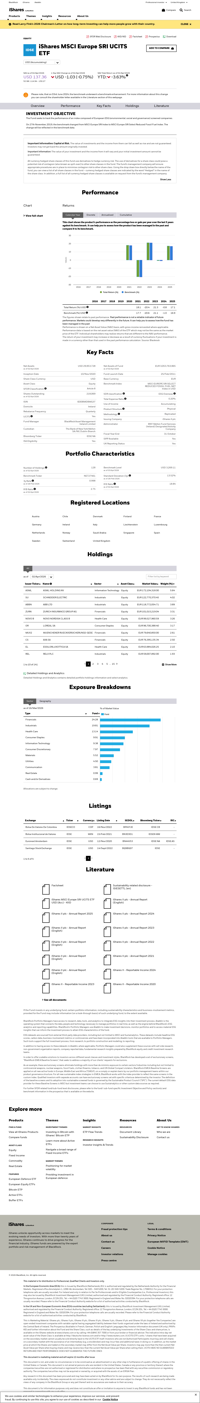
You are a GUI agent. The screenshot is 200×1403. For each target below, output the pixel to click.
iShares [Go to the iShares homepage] (26, 2)
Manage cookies (157, 1254)
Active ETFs (15, 1195)
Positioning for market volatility (59, 1168)
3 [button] (97, 664)
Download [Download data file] (171, 37)
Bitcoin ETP (15, 1190)
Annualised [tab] (107, 215)
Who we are (163, 1132)
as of (38, 577)
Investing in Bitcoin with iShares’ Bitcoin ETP (60, 1134)
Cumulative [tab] (126, 215)
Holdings (132, 106)
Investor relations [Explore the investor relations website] (112, 1254)
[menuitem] (14, 16)
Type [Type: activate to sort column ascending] (27, 713)
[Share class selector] (41, 62)
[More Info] (127, 75)
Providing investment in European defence (60, 1177)
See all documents (55, 1000)
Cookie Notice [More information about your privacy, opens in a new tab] (110, 1401)
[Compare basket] (169, 10)
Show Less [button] (165, 180)
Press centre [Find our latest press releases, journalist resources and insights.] (109, 1260)
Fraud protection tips (114, 1229)
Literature (161, 106)
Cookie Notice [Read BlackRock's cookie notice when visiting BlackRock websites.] (156, 1248)
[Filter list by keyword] (161, 576)
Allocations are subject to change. (40, 789)
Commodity (15, 1161)
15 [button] (113, 664)
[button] (181, 10)
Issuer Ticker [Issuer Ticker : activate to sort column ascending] (32, 584)
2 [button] (93, 664)
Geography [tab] (45, 701)
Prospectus (154, 37)
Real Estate (15, 1166)
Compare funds (18, 1137)
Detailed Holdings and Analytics (45, 673)
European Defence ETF (22, 1179)
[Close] (195, 1396)
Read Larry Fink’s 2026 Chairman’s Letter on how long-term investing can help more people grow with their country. (83, 24)
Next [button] (116, 664)
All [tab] (28, 568)
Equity (12, 1150)
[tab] (41, 215)
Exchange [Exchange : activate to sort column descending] (30, 821)
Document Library (130, 1132)
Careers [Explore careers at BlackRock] (106, 1248)
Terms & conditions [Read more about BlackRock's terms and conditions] (159, 1229)
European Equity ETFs (22, 1184)
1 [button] (88, 664)
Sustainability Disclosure (134, 1137)
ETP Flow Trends (92, 1132)
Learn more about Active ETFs (60, 1143)
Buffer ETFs (16, 1200)
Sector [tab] (30, 701)
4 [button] (102, 664)
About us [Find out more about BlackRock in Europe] (106, 1235)
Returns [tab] (68, 205)
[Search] (185, 10)
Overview (38, 106)
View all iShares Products (23, 1132)
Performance (70, 106)
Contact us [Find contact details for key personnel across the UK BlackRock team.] (108, 1242)
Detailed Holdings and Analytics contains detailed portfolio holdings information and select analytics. (75, 678)
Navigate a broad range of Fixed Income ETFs (61, 1151)
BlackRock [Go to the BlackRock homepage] (13, 2)
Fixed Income (17, 1155)
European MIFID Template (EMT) (168, 1242)
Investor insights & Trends (98, 1145)
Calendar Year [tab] (73, 215)
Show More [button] (171, 665)
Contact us (163, 1137)
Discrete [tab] (91, 215)
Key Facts (104, 106)
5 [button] (107, 664)
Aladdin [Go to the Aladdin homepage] (38, 2)
